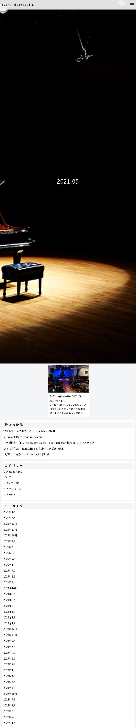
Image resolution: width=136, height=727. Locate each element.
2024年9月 (9, 594)
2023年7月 (9, 652)
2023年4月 (9, 670)
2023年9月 (9, 641)
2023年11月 (10, 635)
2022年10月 (10, 694)
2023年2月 (9, 682)
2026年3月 (9, 512)
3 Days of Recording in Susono (22, 437)
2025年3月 (9, 570)
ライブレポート (12, 489)
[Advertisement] (23, 390)
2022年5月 (9, 717)
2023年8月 (9, 647)
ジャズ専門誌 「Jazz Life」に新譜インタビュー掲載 (33, 448)
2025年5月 (9, 559)
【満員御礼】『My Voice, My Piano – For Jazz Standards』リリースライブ (48, 442)
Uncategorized (12, 471)
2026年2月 (9, 518)
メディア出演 (11, 483)
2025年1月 (9, 582)
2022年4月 (9, 723)
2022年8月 (9, 705)
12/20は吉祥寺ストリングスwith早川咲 (26, 454)
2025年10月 (10, 535)
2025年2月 (9, 576)
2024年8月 (9, 600)
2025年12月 (10, 523)
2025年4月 (9, 565)
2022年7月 (9, 711)
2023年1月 (9, 688)
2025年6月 (9, 553)
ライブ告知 (9, 495)
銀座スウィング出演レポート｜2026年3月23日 (29, 431)
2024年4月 (9, 606)
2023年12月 (10, 629)
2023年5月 (9, 664)
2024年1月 (9, 623)
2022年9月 (9, 699)
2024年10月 (10, 588)
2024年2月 (9, 617)
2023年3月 (9, 676)
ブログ (7, 477)
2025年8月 (9, 541)
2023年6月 (9, 658)
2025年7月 (9, 547)
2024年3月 (9, 611)
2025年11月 (10, 529)
